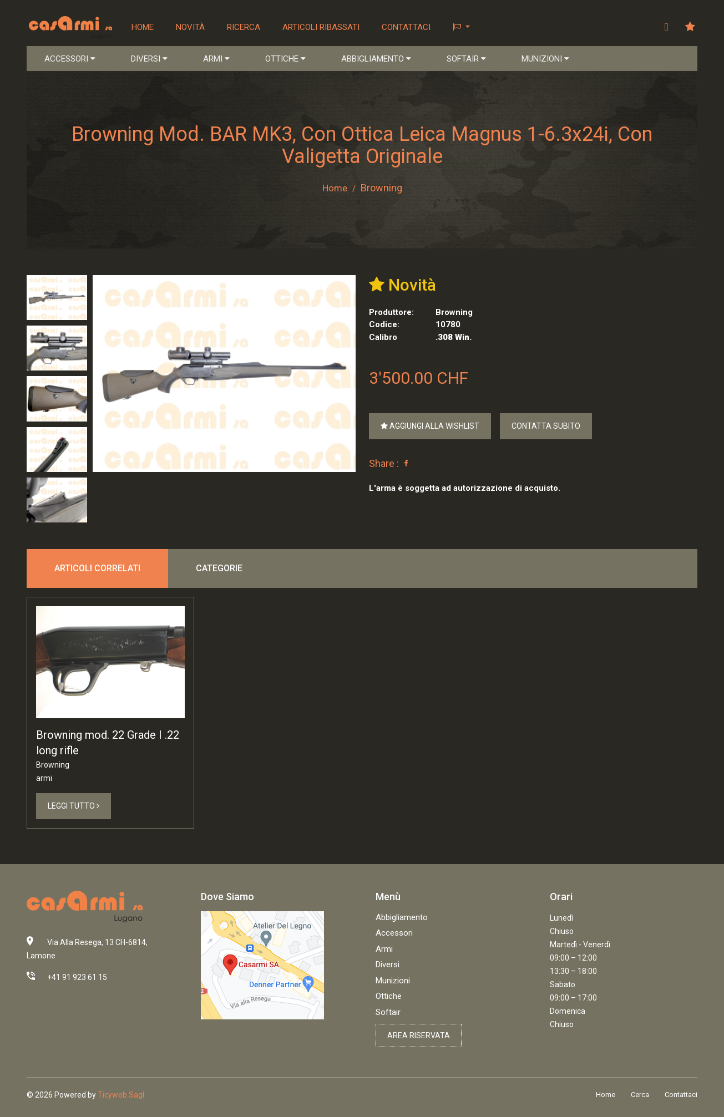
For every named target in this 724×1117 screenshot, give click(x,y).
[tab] (57, 297)
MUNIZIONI (545, 59)
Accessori (394, 933)
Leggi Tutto (73, 806)
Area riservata (418, 1036)
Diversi (387, 965)
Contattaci (406, 27)
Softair (388, 1013)
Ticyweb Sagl (121, 1095)
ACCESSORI (69, 59)
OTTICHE (285, 59)
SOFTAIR (466, 59)
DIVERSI (149, 59)
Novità (190, 27)
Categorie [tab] (219, 568)
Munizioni (393, 981)
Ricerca (244, 27)
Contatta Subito (546, 426)
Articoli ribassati (321, 27)
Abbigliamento (402, 918)
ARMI (216, 59)
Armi (384, 949)
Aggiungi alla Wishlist (430, 426)
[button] (462, 27)
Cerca (640, 1095)
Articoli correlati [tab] (97, 568)
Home (143, 27)
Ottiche (389, 997)
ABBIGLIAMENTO (376, 59)
